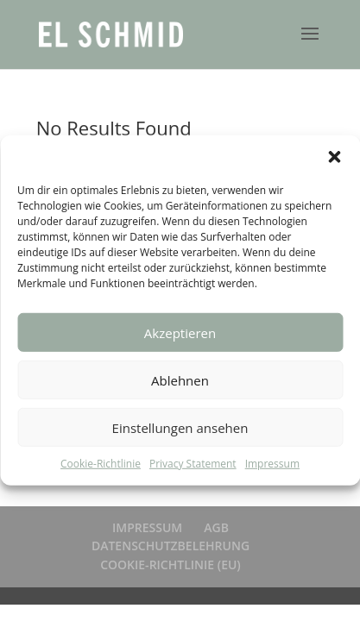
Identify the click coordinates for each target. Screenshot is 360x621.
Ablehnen (180, 379)
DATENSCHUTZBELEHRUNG (170, 545)
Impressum (272, 463)
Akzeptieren (180, 332)
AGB (216, 527)
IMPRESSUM (147, 527)
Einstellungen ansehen (180, 427)
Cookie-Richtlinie (100, 463)
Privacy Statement (193, 463)
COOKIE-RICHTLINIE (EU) (170, 564)
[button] (334, 157)
